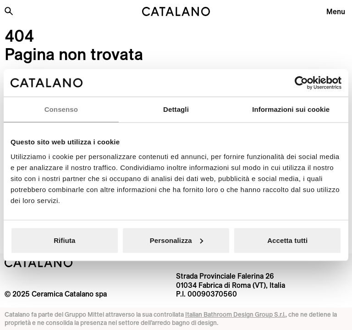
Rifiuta (64, 240)
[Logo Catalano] (39, 262)
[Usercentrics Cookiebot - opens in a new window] (301, 83)
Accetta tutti (287, 240)
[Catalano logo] (176, 11)
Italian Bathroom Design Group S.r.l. (235, 314)
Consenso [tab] (61, 109)
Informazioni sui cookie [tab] (291, 109)
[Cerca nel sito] (9, 11)
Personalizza (176, 240)
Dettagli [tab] (176, 109)
